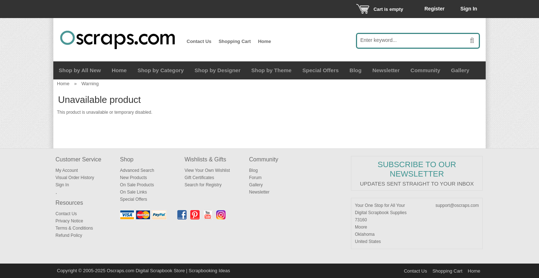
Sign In (468, 9)
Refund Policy (68, 235)
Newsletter (386, 70)
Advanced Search (137, 170)
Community (425, 70)
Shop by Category (161, 70)
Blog (355, 70)
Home (264, 41)
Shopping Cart (235, 41)
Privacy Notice (69, 220)
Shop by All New (80, 70)
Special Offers (320, 70)
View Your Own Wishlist (207, 170)
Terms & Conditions (74, 228)
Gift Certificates (199, 177)
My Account (66, 170)
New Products (133, 177)
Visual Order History (74, 177)
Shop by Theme (271, 70)
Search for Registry (203, 184)
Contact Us (199, 41)
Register (434, 9)
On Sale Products (137, 184)
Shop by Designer (218, 70)
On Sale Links (133, 192)
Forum (255, 177)
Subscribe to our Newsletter (417, 169)
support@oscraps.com (457, 205)
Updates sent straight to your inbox (417, 184)
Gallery (460, 70)
